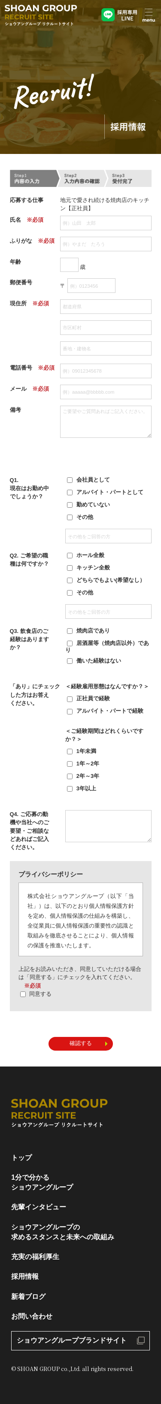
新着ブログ (28, 1296)
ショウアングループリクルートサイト (41, 16)
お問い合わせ (31, 1316)
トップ (21, 1157)
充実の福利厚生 (35, 1256)
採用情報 (25, 1276)
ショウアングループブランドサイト (72, 1340)
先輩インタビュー (38, 1207)
